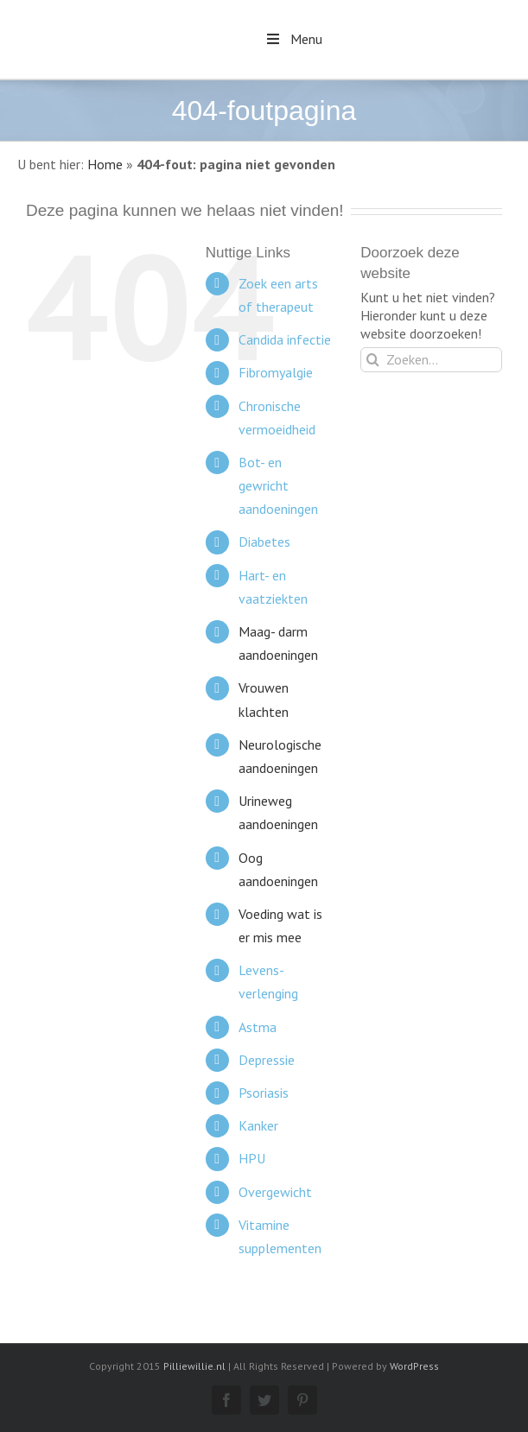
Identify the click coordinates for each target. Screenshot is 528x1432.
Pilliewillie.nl (194, 1365)
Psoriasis (264, 1092)
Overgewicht (275, 1192)
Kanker (258, 1125)
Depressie (267, 1059)
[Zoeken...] (431, 359)
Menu (292, 39)
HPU (252, 1158)
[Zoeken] (372, 359)
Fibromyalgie (276, 372)
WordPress (414, 1365)
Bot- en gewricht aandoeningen (278, 485)
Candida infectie (285, 339)
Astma (258, 1027)
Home (105, 164)
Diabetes (264, 541)
